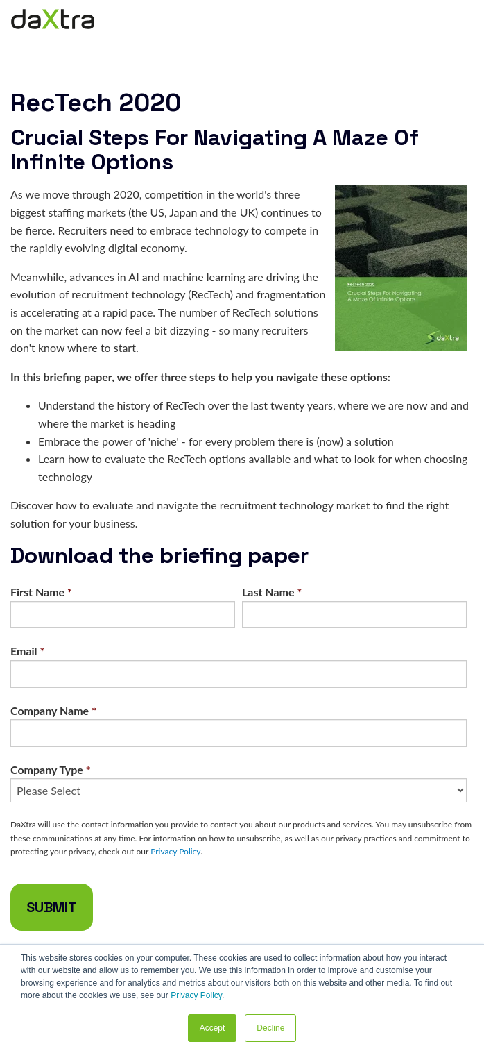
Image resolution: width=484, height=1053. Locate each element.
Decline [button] (270, 1028)
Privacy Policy (196, 995)
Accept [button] (212, 1028)
